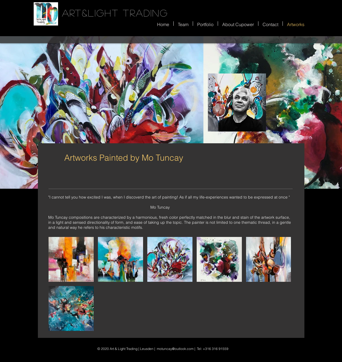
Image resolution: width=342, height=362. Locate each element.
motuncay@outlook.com (175, 349)
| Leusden (145, 349)
